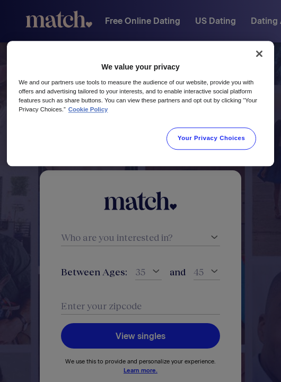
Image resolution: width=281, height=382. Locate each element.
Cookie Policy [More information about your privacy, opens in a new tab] (88, 109)
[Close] (259, 53)
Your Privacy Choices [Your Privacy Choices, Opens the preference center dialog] (211, 138)
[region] (140, 103)
